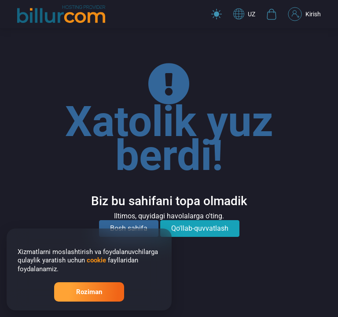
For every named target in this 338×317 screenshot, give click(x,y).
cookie (96, 260)
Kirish (304, 14)
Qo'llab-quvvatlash (199, 228)
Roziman (89, 292)
